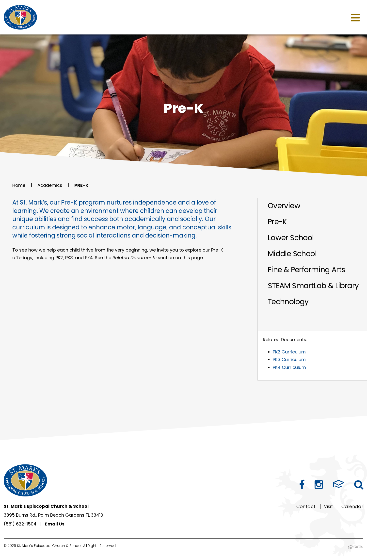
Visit (328, 506)
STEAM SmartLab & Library (313, 286)
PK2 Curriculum (289, 352)
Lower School (291, 238)
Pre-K (81, 185)
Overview (284, 206)
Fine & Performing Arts (306, 270)
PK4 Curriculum (289, 367)
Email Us (54, 524)
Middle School (292, 254)
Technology (288, 302)
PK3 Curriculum (289, 359)
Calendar (352, 506)
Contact (306, 506)
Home (18, 185)
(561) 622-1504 (20, 524)
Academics (49, 185)
